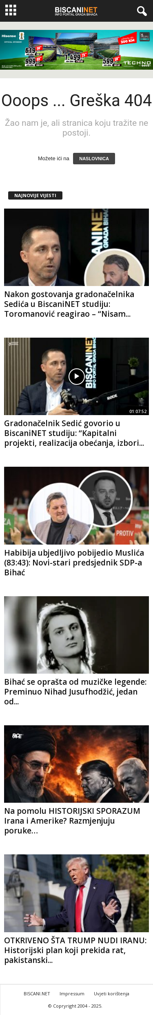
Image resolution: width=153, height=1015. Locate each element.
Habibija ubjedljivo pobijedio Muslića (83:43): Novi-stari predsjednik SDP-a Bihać (74, 562)
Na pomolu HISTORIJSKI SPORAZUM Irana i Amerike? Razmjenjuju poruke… (72, 821)
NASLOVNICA (94, 158)
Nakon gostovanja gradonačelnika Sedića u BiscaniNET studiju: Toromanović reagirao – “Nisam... (69, 304)
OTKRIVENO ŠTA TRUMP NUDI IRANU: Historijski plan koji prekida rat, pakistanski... (75, 950)
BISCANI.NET (37, 993)
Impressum (72, 993)
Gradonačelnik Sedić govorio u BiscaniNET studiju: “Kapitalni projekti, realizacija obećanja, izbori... (74, 433)
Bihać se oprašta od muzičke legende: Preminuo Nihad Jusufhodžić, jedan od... (75, 692)
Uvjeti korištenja (111, 993)
